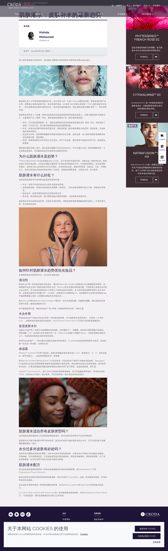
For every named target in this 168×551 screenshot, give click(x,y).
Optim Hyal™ (25, 330)
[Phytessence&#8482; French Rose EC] (147, 18)
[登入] (156, 57)
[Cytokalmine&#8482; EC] (147, 76)
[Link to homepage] (150, 514)
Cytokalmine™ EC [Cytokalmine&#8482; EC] (147, 95)
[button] (18, 14)
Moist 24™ (23, 284)
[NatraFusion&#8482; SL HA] (147, 135)
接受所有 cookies (148, 529)
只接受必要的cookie (147, 536)
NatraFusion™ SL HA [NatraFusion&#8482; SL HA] (147, 154)
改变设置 (156, 542)
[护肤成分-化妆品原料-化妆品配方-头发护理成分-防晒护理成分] (21, 5)
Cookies (84, 534)
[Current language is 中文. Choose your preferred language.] (147, 5)
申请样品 (144, 57)
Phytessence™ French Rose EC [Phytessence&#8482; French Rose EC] (147, 37)
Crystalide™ (28, 341)
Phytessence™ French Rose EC (33, 318)
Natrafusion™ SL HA (45, 308)
